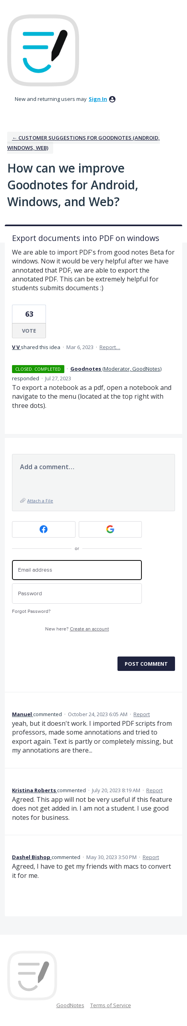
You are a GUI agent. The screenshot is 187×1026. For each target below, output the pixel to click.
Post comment (146, 663)
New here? (77, 629)
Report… (109, 347)
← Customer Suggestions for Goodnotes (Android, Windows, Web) (83, 142)
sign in (98, 98)
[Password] (77, 593)
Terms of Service (110, 1005)
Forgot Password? (31, 611)
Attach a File (40, 501)
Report (141, 714)
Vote (29, 330)
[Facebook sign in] (44, 529)
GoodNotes (70, 1005)
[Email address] (77, 570)
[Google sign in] (110, 529)
